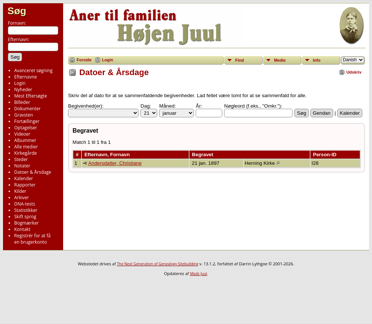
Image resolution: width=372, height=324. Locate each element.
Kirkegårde (25, 153)
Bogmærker (26, 223)
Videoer (22, 134)
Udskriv (353, 72)
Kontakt (22, 229)
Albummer (25, 140)
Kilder (20, 191)
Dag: (145, 106)
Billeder (22, 102)
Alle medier (26, 147)
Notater (22, 166)
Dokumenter (27, 108)
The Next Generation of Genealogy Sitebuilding (157, 263)
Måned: (167, 106)
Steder (21, 159)
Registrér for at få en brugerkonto (32, 238)
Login (19, 83)
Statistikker (25, 210)
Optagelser (25, 127)
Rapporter (24, 185)
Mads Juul (198, 273)
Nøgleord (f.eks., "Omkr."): (253, 106)
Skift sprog (25, 216)
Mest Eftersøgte (30, 96)
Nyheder (23, 89)
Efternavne (25, 77)
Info (316, 60)
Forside (84, 60)
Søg (16, 10)
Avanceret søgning (33, 70)
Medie (280, 60)
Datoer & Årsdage (32, 172)
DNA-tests (24, 204)
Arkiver (21, 197)
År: (199, 106)
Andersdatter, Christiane (115, 163)
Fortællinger (27, 121)
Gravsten (23, 115)
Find (239, 60)
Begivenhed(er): (85, 106)
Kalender (23, 178)
